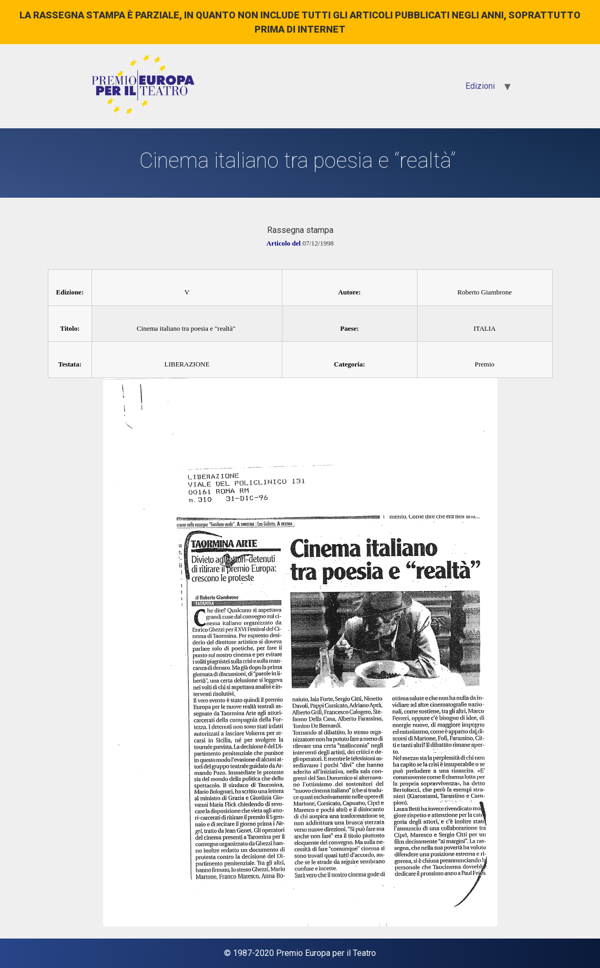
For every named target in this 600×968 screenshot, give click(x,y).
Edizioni (480, 86)
